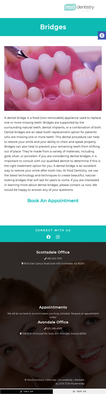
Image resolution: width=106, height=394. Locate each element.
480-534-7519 (54, 258)
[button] (102, 35)
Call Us (26, 391)
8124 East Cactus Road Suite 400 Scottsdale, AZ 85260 (54, 263)
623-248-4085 (54, 328)
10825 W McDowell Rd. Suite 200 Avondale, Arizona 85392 (54, 333)
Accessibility (65, 379)
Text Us (79, 391)
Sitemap (51, 379)
